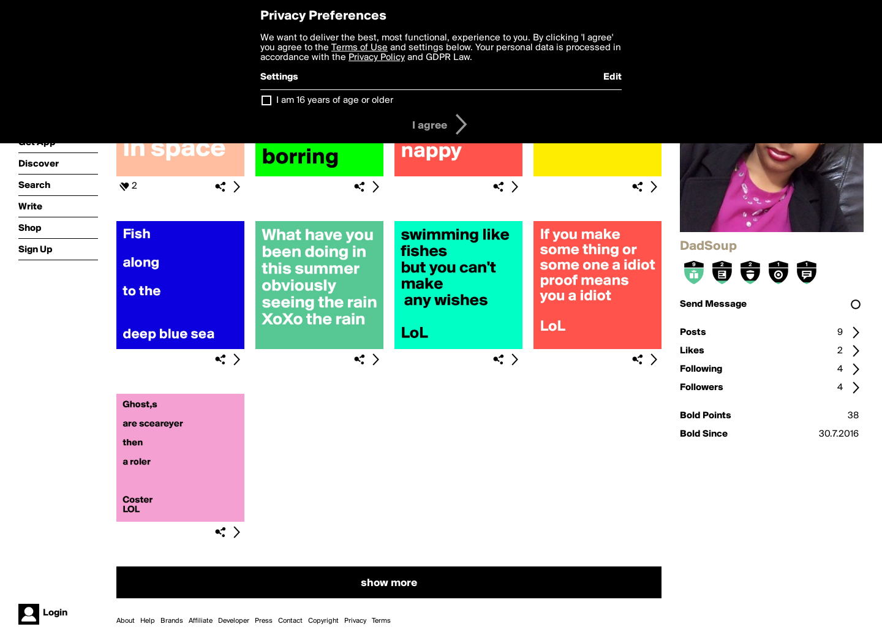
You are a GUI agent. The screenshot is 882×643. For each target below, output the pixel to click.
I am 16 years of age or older (334, 100)
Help (147, 621)
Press (264, 621)
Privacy (355, 621)
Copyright (323, 621)
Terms (381, 621)
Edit (612, 77)
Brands (171, 621)
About (125, 621)
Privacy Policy (377, 57)
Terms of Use (359, 48)
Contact (290, 621)
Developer (233, 621)
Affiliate (201, 621)
